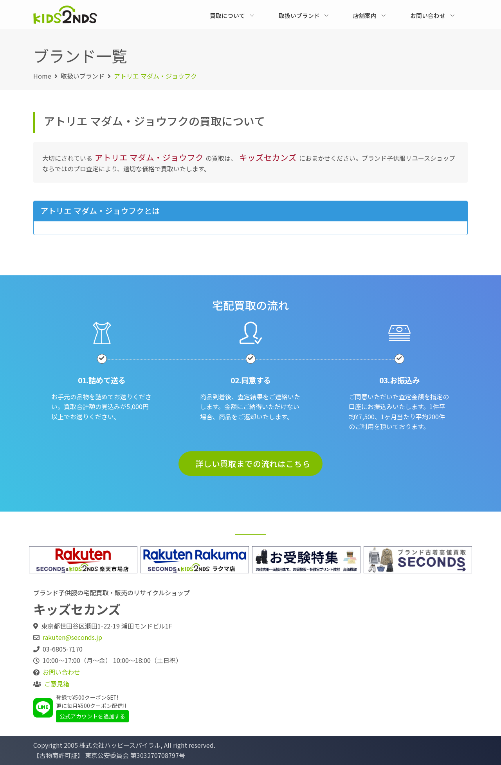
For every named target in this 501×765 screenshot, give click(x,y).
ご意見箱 (56, 683)
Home (42, 76)
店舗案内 (365, 15)
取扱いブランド (299, 15)
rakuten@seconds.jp (72, 637)
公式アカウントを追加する (92, 716)
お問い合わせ (427, 15)
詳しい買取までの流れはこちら (252, 463)
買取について (227, 15)
